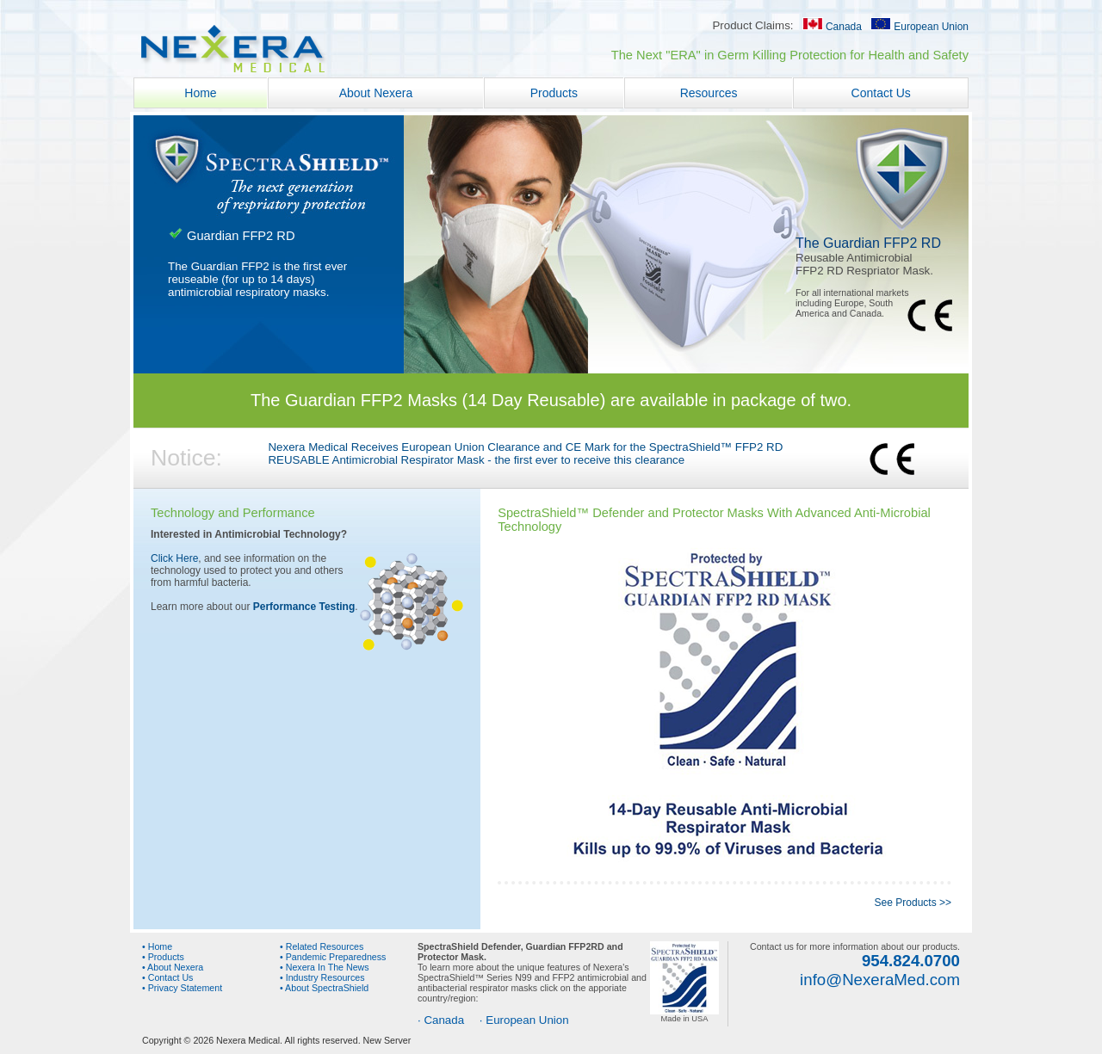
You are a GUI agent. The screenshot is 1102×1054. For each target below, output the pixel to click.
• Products (163, 957)
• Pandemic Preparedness (333, 957)
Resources (709, 93)
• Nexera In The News (324, 967)
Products (554, 93)
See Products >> (913, 903)
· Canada (441, 1020)
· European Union (524, 1020)
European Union (919, 27)
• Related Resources (321, 946)
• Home (157, 946)
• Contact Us (167, 977)
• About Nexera (172, 967)
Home (201, 93)
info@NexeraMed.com (880, 980)
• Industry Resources (322, 977)
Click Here (174, 558)
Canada (832, 27)
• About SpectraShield (324, 988)
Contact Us (881, 93)
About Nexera (376, 93)
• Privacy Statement (182, 988)
